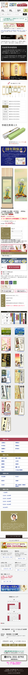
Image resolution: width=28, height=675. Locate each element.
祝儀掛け (3, 448)
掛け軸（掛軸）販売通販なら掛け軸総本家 (8, 30)
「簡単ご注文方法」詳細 (7, 557)
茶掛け (2, 451)
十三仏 (19, 392)
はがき (14, 645)
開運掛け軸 (6, 360)
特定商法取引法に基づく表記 (11, 670)
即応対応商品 (19, 332)
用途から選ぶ (6, 439)
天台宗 (2, 484)
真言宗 (2, 480)
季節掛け (6, 344)
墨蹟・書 (17, 467)
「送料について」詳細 (21, 570)
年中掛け (3, 445)
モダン (2, 470)
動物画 (2, 467)
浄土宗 (16, 476)
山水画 (6, 376)
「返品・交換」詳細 (7, 581)
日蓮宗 (16, 480)
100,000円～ (5, 507)
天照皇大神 (19, 360)
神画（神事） (18, 458)
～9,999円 (5, 492)
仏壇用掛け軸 (6, 408)
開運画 (2, 461)
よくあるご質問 (6, 332)
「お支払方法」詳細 (7, 568)
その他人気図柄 (18, 470)
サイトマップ (21, 670)
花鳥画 (16, 464)
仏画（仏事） (4, 458)
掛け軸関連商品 (19, 344)
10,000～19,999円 (7, 495)
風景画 (2, 464)
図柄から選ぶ (6, 455)
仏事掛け (3, 442)
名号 (6, 392)
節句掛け (17, 448)
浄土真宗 (3, 476)
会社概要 (7, 669)
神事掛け (17, 442)
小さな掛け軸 (19, 408)
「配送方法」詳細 (21, 558)
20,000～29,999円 (7, 498)
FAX (6, 645)
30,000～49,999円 (7, 501)
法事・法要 (19, 376)
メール (22, 645)
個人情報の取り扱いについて (16, 669)
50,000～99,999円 (7, 504)
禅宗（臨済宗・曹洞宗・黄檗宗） (20, 485)
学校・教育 (6, 424)
